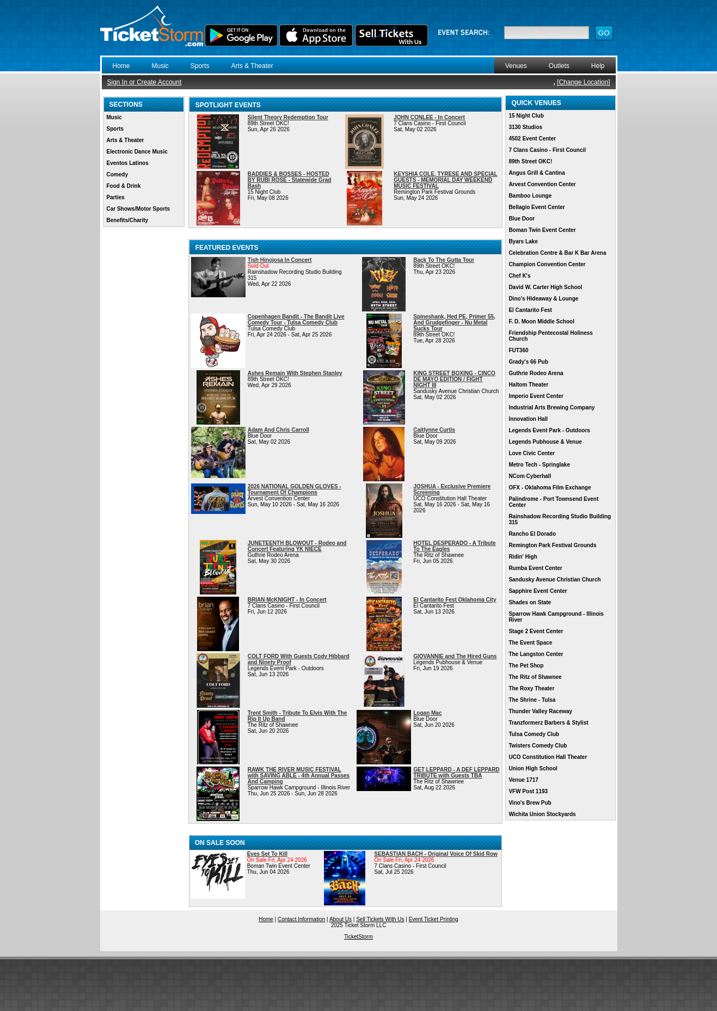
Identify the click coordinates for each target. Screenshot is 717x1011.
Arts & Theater (252, 66)
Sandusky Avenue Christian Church (554, 580)
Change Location (583, 82)
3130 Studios (525, 127)
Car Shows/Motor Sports (138, 209)
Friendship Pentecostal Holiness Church (550, 336)
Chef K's (519, 276)
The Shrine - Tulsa (531, 700)
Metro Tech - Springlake (539, 465)
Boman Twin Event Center (541, 230)
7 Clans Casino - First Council (547, 150)
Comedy (117, 174)
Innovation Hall (528, 419)
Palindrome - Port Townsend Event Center (553, 502)
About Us (340, 919)
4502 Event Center (532, 139)
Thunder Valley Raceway (540, 711)
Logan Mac (427, 713)
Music (160, 66)
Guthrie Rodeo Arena (535, 373)
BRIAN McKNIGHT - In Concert (287, 600)
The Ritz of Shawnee (534, 677)
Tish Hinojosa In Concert (280, 260)
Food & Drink (124, 186)
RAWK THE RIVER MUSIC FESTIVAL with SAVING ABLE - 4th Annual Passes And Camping (299, 776)
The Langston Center (535, 654)
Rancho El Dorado (532, 534)
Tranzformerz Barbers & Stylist (548, 723)
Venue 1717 (523, 780)
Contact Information (301, 919)
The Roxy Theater (531, 688)
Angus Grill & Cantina (536, 173)
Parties (116, 197)
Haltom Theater (528, 385)
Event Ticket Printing (433, 919)
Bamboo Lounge (529, 196)
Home (121, 66)
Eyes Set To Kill (267, 854)
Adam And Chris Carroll (278, 430)
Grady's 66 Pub (528, 362)
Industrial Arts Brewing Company (551, 407)
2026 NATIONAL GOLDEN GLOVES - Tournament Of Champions (294, 489)
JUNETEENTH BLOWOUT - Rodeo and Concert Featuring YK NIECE (297, 546)
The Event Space (530, 643)
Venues (516, 66)
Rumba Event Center (535, 568)
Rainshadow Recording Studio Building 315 (559, 519)
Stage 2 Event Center (535, 631)
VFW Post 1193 (528, 791)
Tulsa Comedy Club (533, 734)
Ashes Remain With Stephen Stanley (295, 373)
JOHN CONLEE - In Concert (429, 117)
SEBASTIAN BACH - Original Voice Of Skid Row (436, 854)
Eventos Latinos (128, 163)
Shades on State (529, 602)
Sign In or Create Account (144, 82)
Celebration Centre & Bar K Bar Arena (557, 253)
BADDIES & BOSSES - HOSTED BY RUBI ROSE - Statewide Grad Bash (290, 180)
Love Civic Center (531, 453)
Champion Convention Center (546, 264)
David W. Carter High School (545, 287)
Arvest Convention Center (541, 184)
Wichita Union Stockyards (541, 814)
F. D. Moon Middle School (541, 321)
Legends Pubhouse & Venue (544, 442)
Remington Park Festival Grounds (552, 545)
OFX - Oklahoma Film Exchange (549, 488)
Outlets (559, 66)
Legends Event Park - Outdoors (549, 430)
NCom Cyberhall (529, 476)
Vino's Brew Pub (529, 803)
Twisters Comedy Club (537, 746)
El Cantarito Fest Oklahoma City (454, 600)
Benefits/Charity (128, 220)
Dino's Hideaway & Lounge (543, 299)
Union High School (532, 768)
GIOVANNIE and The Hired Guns (455, 656)
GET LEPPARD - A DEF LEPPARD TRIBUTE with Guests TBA (456, 773)
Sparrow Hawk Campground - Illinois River (555, 617)
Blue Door (521, 219)
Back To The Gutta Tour (443, 260)
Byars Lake (522, 241)
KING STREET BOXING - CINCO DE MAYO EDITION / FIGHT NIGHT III (454, 379)
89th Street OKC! (530, 161)
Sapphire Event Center (537, 591)
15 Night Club (525, 116)
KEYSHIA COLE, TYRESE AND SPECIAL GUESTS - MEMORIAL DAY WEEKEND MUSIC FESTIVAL (445, 180)
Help (598, 66)
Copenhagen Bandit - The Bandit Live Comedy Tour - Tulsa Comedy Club (296, 320)
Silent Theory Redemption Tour (288, 117)
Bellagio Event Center (536, 207)
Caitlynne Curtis (434, 430)
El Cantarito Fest (529, 310)
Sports (200, 66)
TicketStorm (358, 937)
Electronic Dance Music (137, 152)
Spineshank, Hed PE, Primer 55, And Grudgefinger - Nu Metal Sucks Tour (454, 323)
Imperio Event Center (535, 396)
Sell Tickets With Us (380, 919)
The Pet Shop (525, 666)
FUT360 (518, 350)
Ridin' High (522, 557)
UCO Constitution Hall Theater (547, 757)
